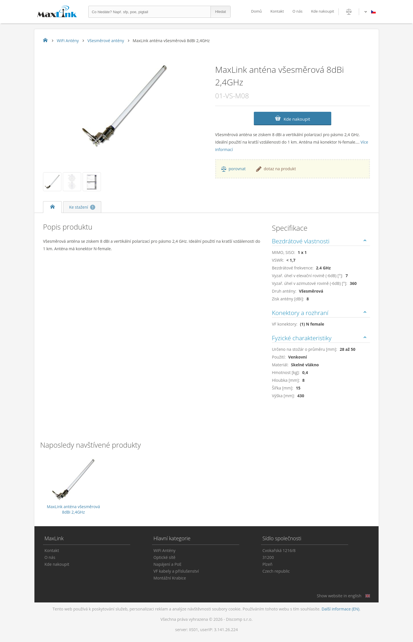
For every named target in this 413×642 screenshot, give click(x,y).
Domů (256, 11)
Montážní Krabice (169, 578)
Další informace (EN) (340, 609)
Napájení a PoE (167, 564)
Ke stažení (82, 207)
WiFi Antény (164, 550)
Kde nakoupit (322, 11)
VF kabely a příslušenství (176, 571)
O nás (298, 11)
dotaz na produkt (280, 168)
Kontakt (277, 11)
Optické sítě (164, 557)
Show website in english (339, 595)
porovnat (237, 168)
